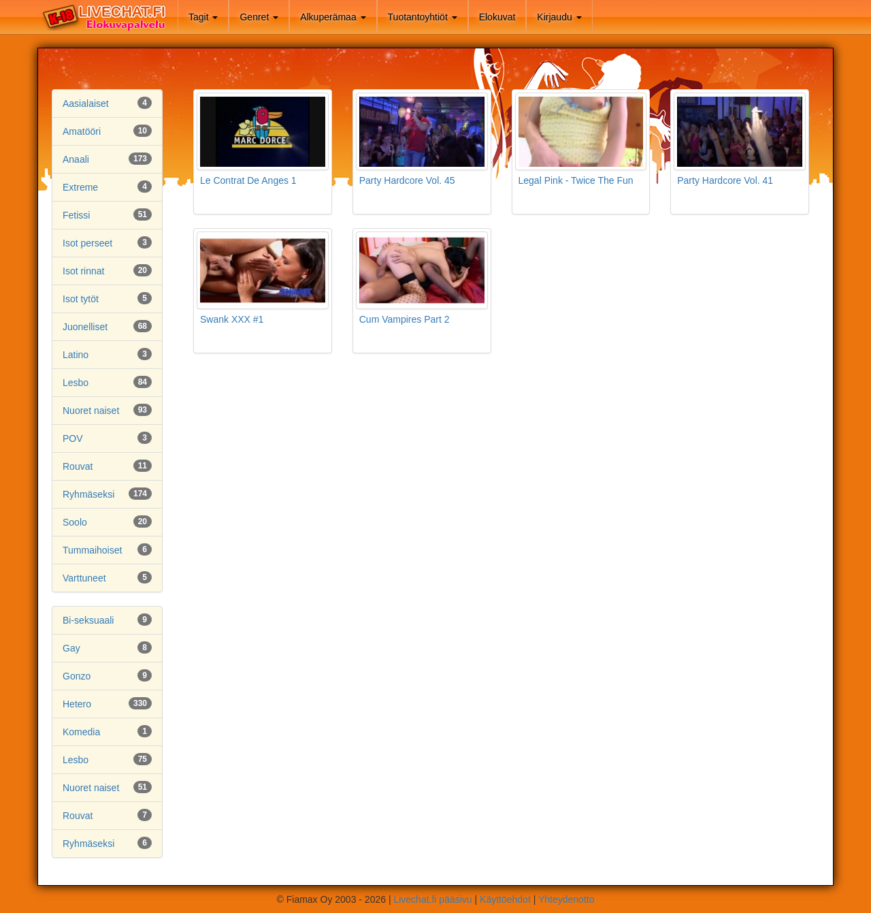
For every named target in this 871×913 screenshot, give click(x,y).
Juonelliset (85, 326)
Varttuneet (84, 578)
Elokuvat (497, 17)
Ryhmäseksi (88, 494)
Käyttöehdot (505, 899)
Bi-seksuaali (88, 620)
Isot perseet (87, 243)
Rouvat (78, 466)
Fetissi (76, 215)
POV (73, 438)
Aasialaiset (86, 103)
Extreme (80, 187)
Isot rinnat (83, 271)
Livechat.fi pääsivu (432, 899)
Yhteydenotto (566, 899)
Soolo (75, 522)
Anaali (76, 159)
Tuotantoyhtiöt (422, 17)
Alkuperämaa (332, 17)
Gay (71, 648)
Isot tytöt (81, 298)
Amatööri (82, 131)
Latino (75, 354)
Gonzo (77, 676)
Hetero (77, 704)
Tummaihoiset (92, 550)
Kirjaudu (559, 17)
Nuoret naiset (91, 410)
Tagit (203, 17)
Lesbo (75, 382)
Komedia (81, 731)
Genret (259, 17)
